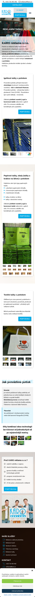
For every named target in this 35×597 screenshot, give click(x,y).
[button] (32, 570)
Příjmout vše (17, 581)
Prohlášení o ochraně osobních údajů (21, 594)
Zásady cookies (7, 594)
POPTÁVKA (20, 15)
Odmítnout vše (17, 586)
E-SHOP (20, 10)
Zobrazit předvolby (17, 591)
